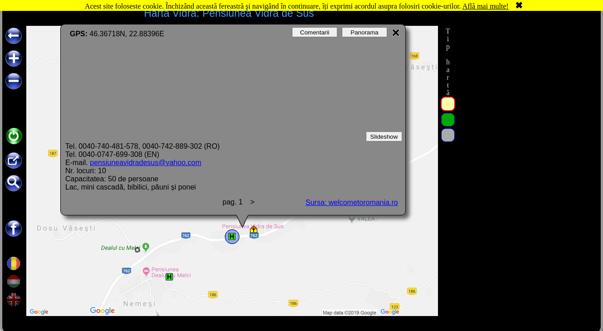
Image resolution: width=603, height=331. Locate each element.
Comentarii (314, 32)
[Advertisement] (525, 82)
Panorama (364, 32)
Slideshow (384, 136)
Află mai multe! (485, 6)
